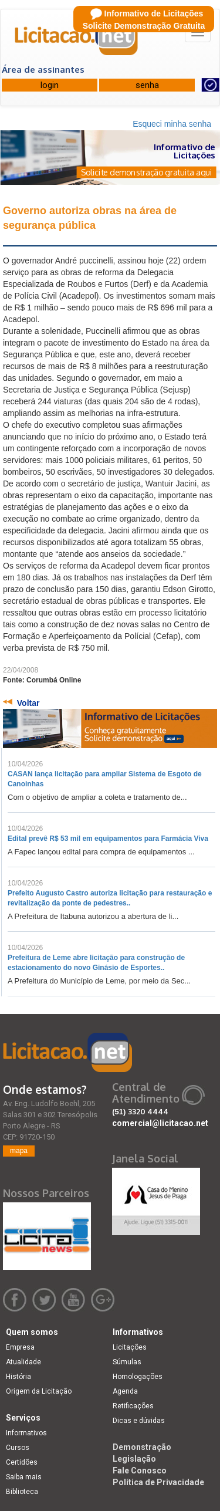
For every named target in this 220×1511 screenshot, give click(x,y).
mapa (19, 1151)
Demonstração (142, 1447)
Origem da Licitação (39, 1391)
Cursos (17, 1448)
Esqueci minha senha (172, 124)
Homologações (138, 1377)
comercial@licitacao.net (160, 1123)
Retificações (133, 1406)
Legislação (134, 1458)
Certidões (22, 1462)
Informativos (26, 1433)
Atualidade (23, 1362)
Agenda (125, 1391)
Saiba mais (24, 1477)
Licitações (130, 1347)
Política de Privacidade (158, 1482)
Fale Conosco (140, 1470)
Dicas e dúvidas (139, 1421)
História (18, 1377)
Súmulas (127, 1362)
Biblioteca (22, 1492)
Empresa (20, 1347)
